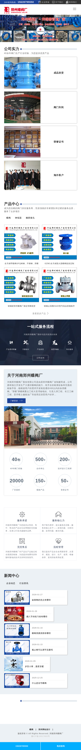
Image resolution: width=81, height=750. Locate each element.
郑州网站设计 (44, 729)
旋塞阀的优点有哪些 (41, 600)
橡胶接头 (30, 218)
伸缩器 (18, 218)
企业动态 (10, 583)
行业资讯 (23, 583)
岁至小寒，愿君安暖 (34, 666)
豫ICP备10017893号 (40, 736)
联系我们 (73, 2)
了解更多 (16, 401)
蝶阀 (8, 218)
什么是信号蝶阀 (39, 683)
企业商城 (45, 2)
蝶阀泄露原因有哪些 (41, 633)
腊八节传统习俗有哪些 (36, 616)
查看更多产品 (40, 313)
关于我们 (59, 2)
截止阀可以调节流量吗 (42, 650)
